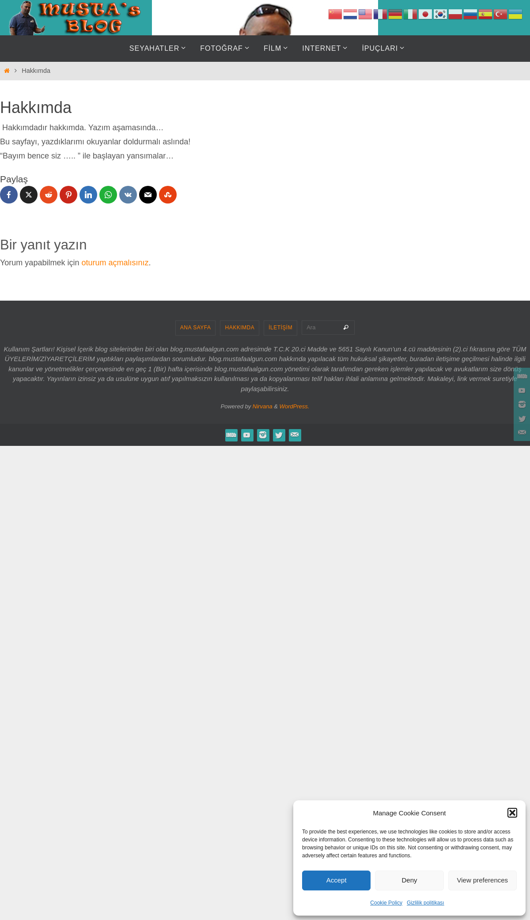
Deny (409, 880)
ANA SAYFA (195, 327)
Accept (336, 880)
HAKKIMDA (239, 327)
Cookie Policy (386, 903)
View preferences (482, 880)
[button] (512, 812)
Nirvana (263, 406)
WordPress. (295, 406)
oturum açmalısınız (114, 262)
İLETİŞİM (280, 327)
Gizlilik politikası (425, 903)
